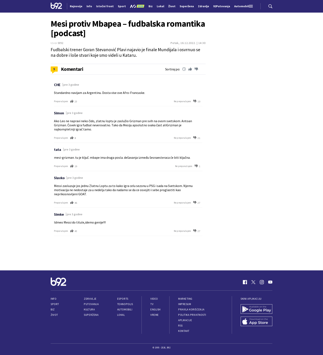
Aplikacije (185, 320)
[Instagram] (262, 282)
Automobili (124, 309)
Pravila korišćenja (191, 309)
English (155, 309)
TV (151, 304)
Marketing (185, 299)
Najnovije (76, 6)
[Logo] (56, 6)
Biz (53, 309)
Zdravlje (90, 299)
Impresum (184, 304)
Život (54, 315)
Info (53, 299)
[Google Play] (256, 309)
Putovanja (91, 304)
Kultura (89, 309)
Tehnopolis (125, 304)
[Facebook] (245, 282)
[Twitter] (253, 282)
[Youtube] (270, 282)
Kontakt (184, 331)
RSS (180, 325)
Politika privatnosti (192, 315)
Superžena (91, 315)
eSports (122, 299)
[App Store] (256, 322)
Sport (55, 304)
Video (154, 299)
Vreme (154, 315)
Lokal (121, 315)
